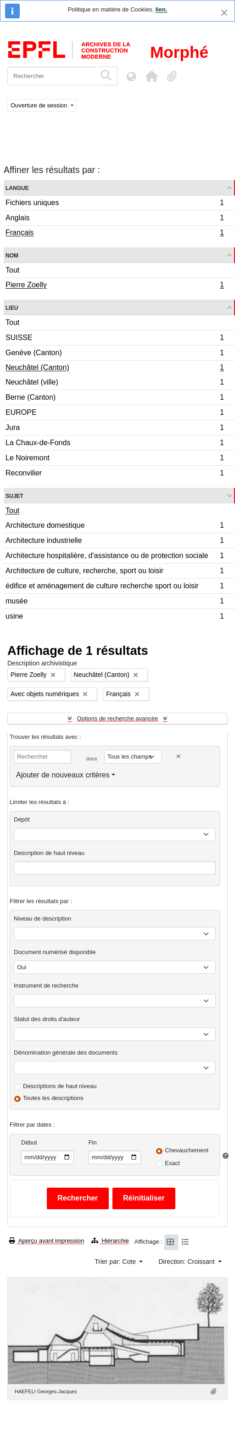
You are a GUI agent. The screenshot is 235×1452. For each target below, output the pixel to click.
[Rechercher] (51, 76)
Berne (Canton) (114, 398)
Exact (172, 1163)
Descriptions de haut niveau (59, 1086)
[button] (151, 76)
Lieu (12, 307)
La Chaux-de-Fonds (114, 444)
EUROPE (114, 413)
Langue (17, 187)
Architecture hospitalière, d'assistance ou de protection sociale (114, 557)
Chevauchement (186, 1150)
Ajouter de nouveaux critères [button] (63, 775)
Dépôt (22, 819)
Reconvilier (114, 474)
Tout (12, 270)
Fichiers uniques (114, 204)
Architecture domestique (114, 526)
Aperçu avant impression (46, 1240)
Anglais (114, 219)
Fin (93, 1142)
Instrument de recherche (46, 985)
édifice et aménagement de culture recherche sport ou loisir (114, 587)
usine (114, 617)
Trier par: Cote (116, 1261)
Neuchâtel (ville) (114, 383)
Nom (12, 255)
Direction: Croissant (187, 1261)
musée (114, 602)
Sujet (14, 495)
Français (114, 233)
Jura (114, 429)
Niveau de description (42, 918)
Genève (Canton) (114, 354)
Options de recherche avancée (117, 718)
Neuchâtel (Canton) (114, 368)
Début (29, 1142)
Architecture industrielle (114, 541)
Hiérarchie (110, 1240)
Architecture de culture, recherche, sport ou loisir (114, 572)
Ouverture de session (40, 105)
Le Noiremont (114, 459)
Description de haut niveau (49, 852)
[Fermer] (224, 12)
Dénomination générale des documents (66, 1052)
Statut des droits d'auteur (47, 1019)
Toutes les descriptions (53, 1098)
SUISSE (114, 339)
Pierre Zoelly (114, 285)
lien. (161, 9)
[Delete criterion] (178, 756)
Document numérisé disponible (54, 952)
